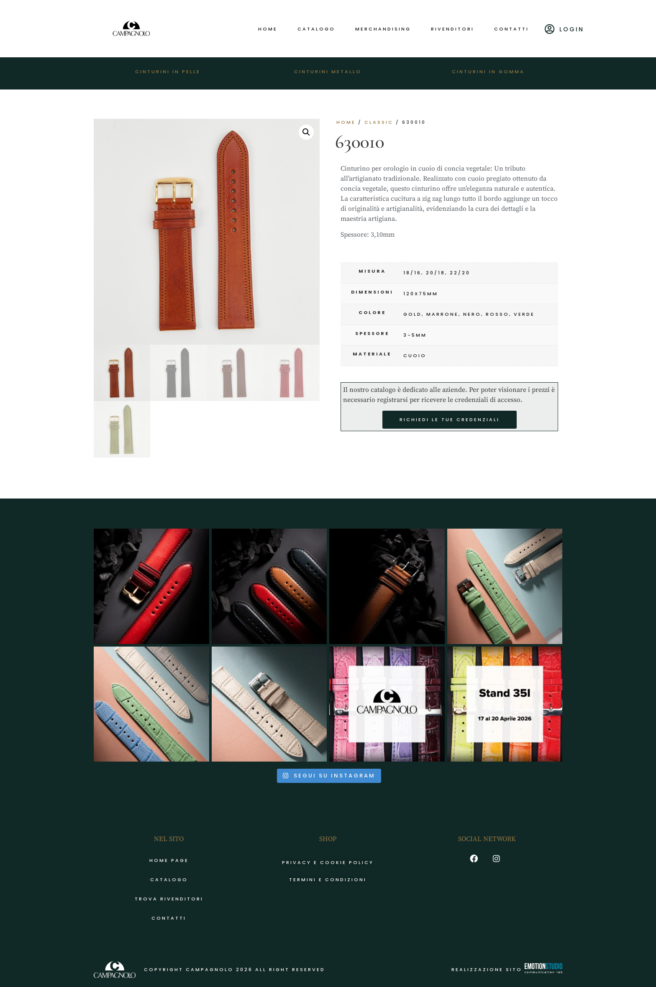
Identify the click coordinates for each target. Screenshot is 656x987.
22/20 (460, 272)
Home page (169, 860)
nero (472, 314)
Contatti (511, 29)
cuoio (414, 355)
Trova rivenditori (169, 898)
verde (524, 314)
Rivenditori (452, 29)
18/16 (412, 272)
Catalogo (316, 29)
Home (267, 29)
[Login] (550, 29)
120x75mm (420, 293)
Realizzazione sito (506, 969)
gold (412, 314)
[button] (306, 132)
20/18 (435, 272)
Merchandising (383, 29)
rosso (497, 314)
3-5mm (415, 335)
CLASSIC (378, 122)
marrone (442, 314)
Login (571, 29)
